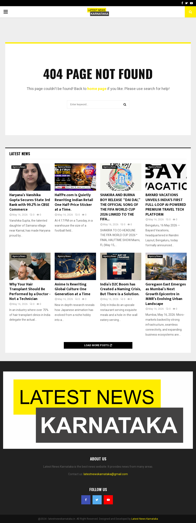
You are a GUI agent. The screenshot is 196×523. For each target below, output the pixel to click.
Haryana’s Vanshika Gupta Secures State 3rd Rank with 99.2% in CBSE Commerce (29, 202)
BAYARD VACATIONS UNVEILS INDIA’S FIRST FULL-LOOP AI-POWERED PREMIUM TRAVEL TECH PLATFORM (165, 205)
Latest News (19, 153)
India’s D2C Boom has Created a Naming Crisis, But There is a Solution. (120, 289)
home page (96, 88)
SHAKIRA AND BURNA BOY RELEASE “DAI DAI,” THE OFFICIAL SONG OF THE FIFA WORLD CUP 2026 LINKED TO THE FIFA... (120, 207)
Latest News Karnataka (144, 518)
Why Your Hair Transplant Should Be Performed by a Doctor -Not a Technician (30, 291)
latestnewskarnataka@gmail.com (106, 474)
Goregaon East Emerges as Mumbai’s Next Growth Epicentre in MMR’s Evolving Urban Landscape (165, 294)
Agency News (19, 167)
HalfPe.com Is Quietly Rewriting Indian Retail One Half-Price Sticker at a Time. (74, 202)
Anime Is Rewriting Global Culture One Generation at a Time (72, 289)
